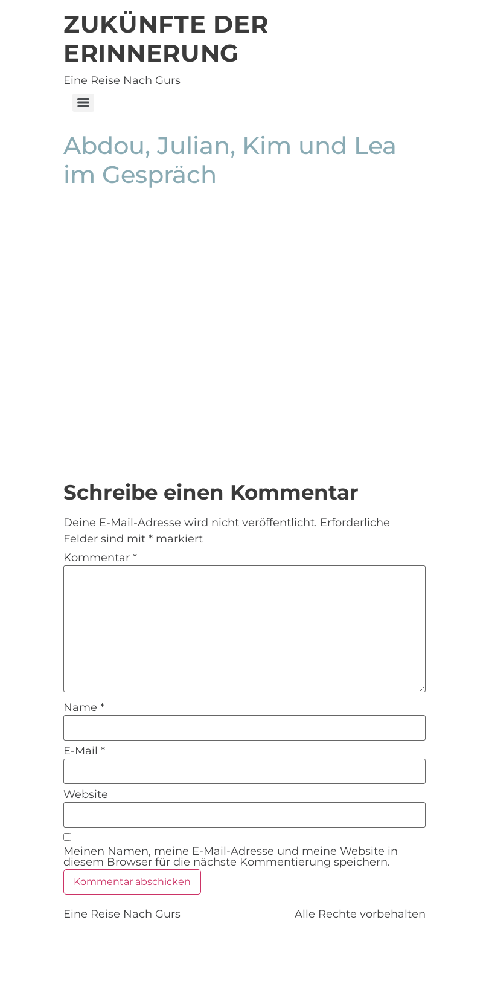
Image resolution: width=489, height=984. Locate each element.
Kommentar (100, 557)
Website (85, 794)
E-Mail (84, 750)
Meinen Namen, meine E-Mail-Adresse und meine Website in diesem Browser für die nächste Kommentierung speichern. (230, 856)
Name (83, 707)
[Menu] (83, 103)
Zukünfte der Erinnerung (165, 38)
